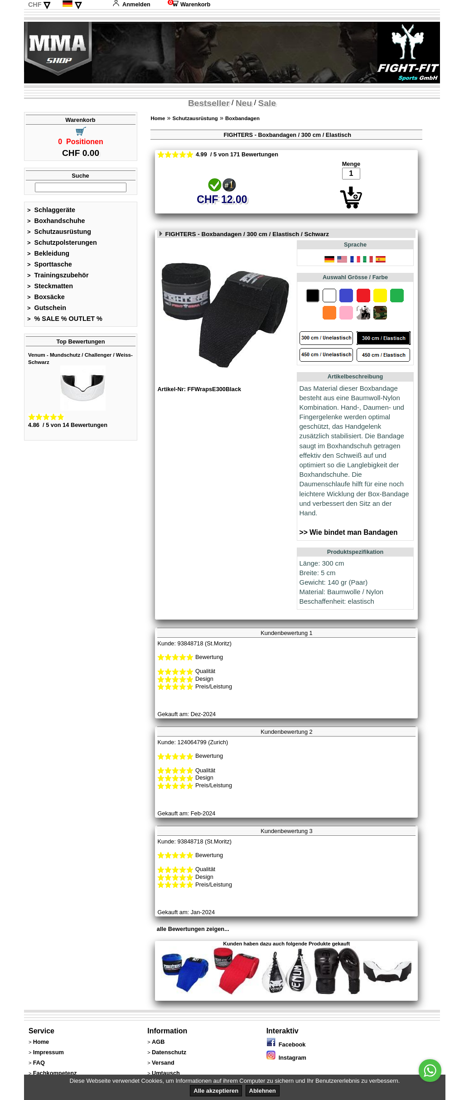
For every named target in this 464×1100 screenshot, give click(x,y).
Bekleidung (48, 253)
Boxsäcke (46, 296)
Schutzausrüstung (59, 231)
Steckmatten (50, 286)
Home (157, 118)
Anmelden (131, 4)
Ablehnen (262, 1090)
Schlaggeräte (51, 209)
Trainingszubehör (58, 275)
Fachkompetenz (55, 1073)
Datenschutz (169, 1052)
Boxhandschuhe (56, 220)
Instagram (286, 1057)
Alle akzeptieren (215, 1090)
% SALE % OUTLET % (64, 318)
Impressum (48, 1052)
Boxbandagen (242, 118)
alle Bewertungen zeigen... (193, 929)
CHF (35, 4)
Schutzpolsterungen (62, 242)
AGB (158, 1041)
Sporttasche (49, 264)
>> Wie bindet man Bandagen (349, 532)
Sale (267, 103)
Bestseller (209, 103)
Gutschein (46, 307)
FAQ (39, 1062)
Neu (244, 103)
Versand (163, 1062)
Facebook (286, 1044)
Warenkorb (189, 4)
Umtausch (166, 1073)
